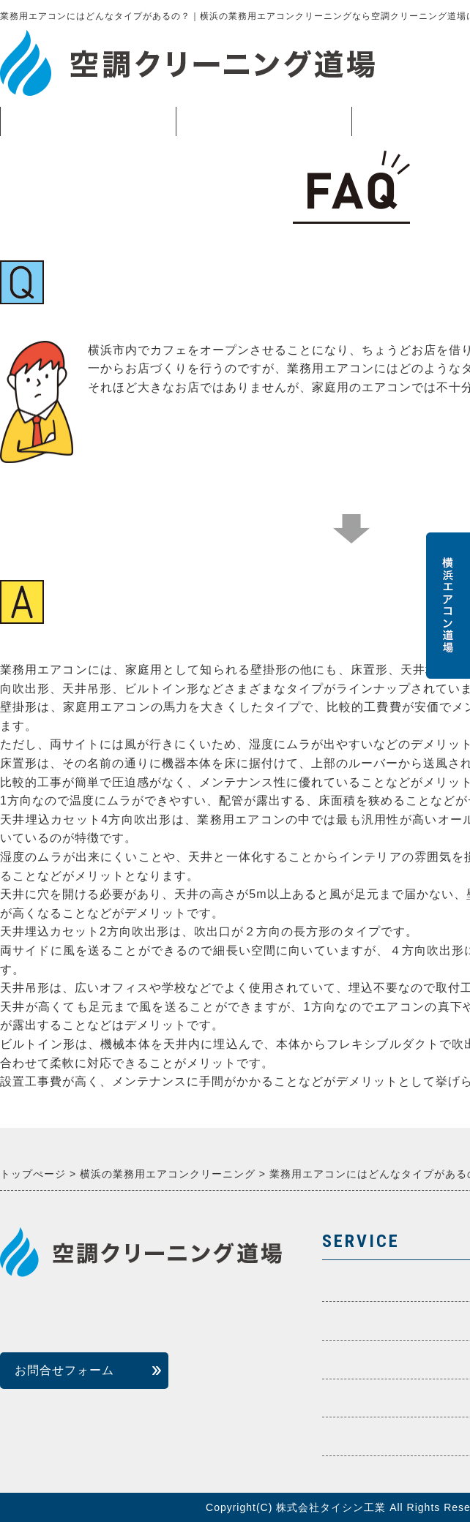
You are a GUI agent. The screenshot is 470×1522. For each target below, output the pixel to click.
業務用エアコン (263, 125)
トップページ (88, 121)
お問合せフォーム (64, 1370)
